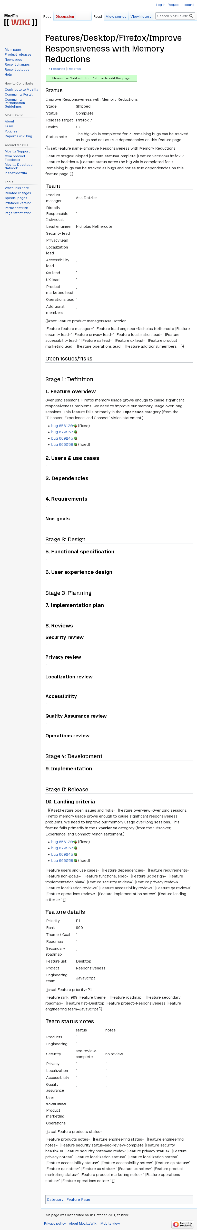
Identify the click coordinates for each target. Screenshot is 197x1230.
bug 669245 (62, 438)
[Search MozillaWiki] (175, 15)
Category (55, 1199)
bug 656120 (62, 425)
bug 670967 (62, 432)
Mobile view (110, 1223)
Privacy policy (55, 1223)
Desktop (74, 69)
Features (58, 69)
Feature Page (78, 1199)
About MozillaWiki (83, 1223)
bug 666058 (62, 444)
